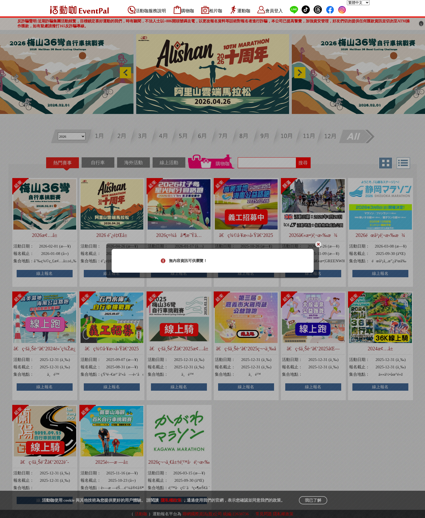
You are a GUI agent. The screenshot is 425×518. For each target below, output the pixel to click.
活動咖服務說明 (150, 10)
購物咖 (187, 10)
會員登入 (274, 10)
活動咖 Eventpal (79, 9)
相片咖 (215, 10)
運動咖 (243, 10)
